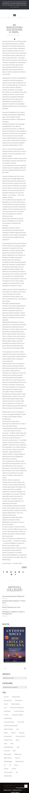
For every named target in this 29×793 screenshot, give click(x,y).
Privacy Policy (20, 787)
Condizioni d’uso (17, 790)
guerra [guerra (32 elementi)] (17, 740)
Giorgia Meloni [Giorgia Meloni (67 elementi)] (8, 736)
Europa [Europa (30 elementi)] (6, 732)
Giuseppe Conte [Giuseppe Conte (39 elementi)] (8, 740)
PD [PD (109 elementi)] (10, 765)
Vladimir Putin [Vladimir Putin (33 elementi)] (8, 776)
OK (11, 7)
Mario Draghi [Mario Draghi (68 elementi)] (7, 754)
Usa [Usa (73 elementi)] (17, 772)
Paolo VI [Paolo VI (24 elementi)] (17, 758)
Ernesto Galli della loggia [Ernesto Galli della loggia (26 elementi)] (10, 725)
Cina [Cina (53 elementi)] (5, 707)
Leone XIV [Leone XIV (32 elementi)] (7, 750)
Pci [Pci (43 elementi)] (5, 765)
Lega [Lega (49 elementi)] (18, 747)
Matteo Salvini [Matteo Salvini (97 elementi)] (8, 758)
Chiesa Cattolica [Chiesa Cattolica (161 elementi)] (15, 704)
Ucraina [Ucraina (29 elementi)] (14, 768)
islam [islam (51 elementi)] (5, 743)
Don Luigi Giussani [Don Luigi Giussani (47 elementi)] (9, 722)
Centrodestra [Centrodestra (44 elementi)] (18, 700)
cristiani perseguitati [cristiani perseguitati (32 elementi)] (17, 715)
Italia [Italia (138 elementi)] (12, 743)
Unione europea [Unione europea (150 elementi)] (8, 772)
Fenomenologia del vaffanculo (13, 596)
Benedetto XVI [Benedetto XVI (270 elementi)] (7, 700)
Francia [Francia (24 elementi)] (13, 732)
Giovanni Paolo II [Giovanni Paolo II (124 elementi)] (20, 736)
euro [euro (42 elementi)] (17, 729)
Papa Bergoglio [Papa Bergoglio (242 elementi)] (8, 761)
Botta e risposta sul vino (11, 607)
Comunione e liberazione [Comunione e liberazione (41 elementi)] (17, 707)
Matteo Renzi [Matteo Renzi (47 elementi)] (18, 754)
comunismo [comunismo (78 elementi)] (7, 711)
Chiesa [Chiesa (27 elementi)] (6, 704)
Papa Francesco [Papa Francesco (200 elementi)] (20, 761)
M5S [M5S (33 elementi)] (14, 750)
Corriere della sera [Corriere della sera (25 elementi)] (19, 711)
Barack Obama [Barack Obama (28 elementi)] (16, 697)
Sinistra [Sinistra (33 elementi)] (6, 768)
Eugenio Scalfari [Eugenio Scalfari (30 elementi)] (8, 729)
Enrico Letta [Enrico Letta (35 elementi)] (21, 722)
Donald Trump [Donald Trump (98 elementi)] (8, 718)
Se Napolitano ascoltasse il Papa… (14, 28)
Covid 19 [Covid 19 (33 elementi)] (6, 715)
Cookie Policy (7, 790)
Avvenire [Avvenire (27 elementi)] (6, 697)
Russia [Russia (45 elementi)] (16, 765)
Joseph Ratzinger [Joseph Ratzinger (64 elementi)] (8, 747)
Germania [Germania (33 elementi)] (21, 732)
